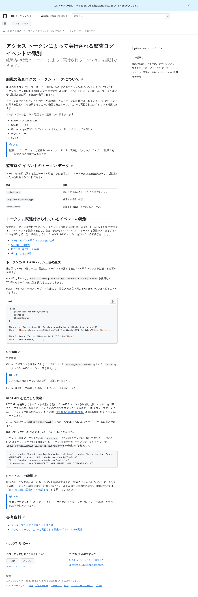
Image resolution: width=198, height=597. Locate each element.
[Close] (189, 5)
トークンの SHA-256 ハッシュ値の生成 (32, 240)
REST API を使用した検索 (25, 249)
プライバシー (41, 585)
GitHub (13, 352)
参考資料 (15, 517)
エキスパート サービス (82, 585)
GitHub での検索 (20, 244)
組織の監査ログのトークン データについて (44, 79)
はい (13, 560)
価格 (66, 585)
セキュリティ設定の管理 (50, 30)
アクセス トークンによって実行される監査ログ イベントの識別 (46, 529)
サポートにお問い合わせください (86, 564)
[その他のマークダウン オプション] (161, 48)
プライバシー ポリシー (15, 566)
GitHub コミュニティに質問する (86, 560)
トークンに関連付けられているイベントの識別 (48, 218)
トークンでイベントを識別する (80, 30)
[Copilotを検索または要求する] (120, 15)
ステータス (56, 585)
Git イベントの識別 (21, 253)
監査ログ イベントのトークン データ (39, 165)
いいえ (27, 560)
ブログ (99, 585)
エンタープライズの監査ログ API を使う (33, 525)
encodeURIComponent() (70, 411)
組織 (9, 30)
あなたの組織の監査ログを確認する (28, 489)
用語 (31, 585)
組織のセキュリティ (24, 30)
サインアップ (21, 23)
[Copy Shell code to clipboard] (113, 301)
